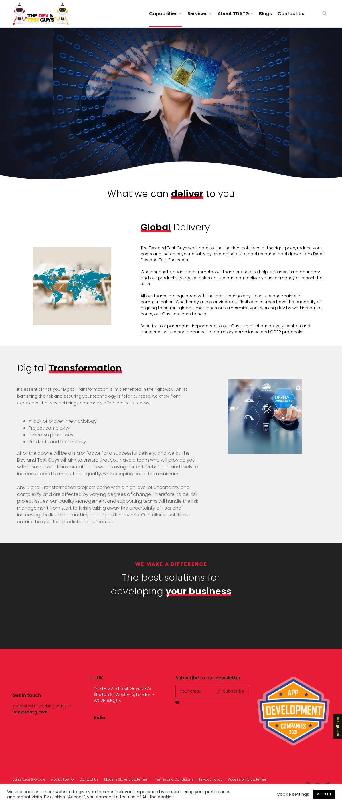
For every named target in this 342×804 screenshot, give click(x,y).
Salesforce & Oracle (28, 779)
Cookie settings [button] (293, 794)
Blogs (265, 13)
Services (197, 13)
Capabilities (163, 13)
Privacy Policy (210, 779)
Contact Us (291, 13)
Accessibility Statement (248, 779)
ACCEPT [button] (324, 794)
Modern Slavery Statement (126, 779)
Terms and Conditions (174, 779)
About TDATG (233, 13)
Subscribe (233, 691)
